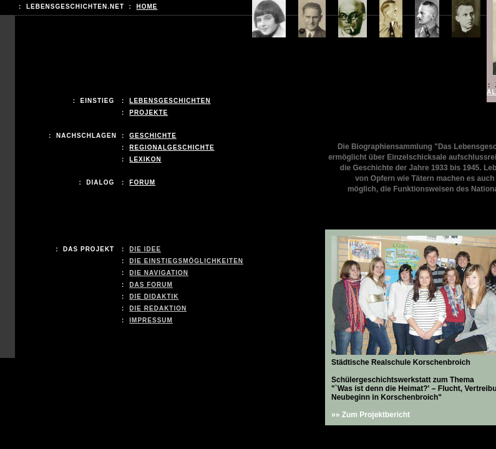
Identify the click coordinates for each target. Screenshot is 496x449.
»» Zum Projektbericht (370, 414)
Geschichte (153, 135)
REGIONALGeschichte (171, 147)
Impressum (151, 320)
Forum (142, 182)
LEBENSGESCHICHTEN (169, 100)
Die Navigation (158, 272)
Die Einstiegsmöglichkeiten (186, 261)
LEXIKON (145, 159)
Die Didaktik (153, 296)
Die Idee (145, 249)
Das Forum (151, 284)
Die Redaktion (158, 308)
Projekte (148, 112)
